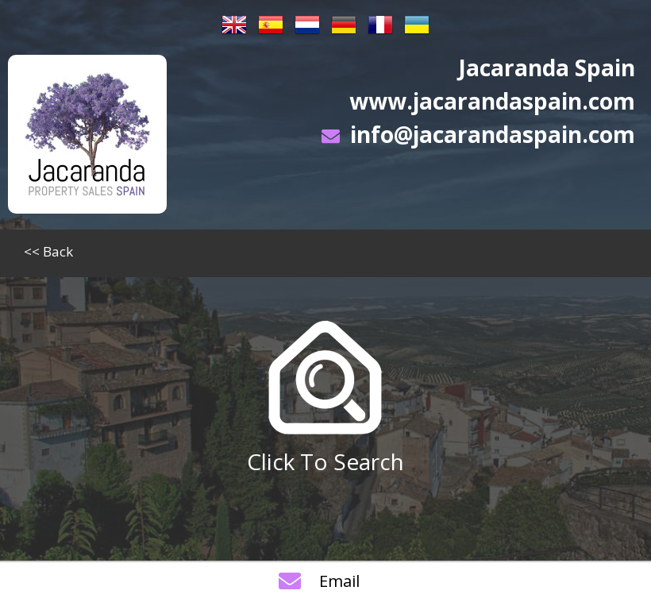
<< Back (48, 251)
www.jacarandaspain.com (492, 101)
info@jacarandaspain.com (492, 134)
